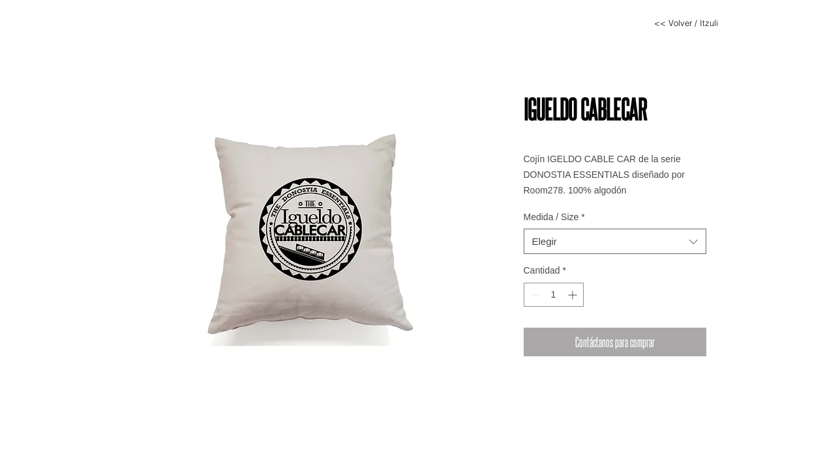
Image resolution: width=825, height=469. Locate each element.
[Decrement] (534, 294)
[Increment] (573, 294)
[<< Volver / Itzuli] (686, 23)
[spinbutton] (553, 294)
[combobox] (615, 241)
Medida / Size (554, 217)
